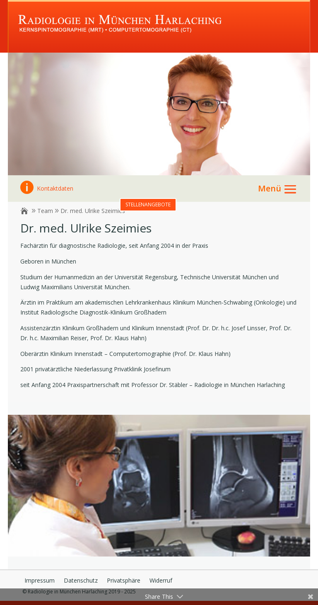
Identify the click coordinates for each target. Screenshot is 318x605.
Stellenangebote (148, 204)
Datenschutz (81, 581)
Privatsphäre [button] (123, 581)
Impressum (39, 581)
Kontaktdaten (46, 188)
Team (45, 211)
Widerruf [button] (160, 581)
